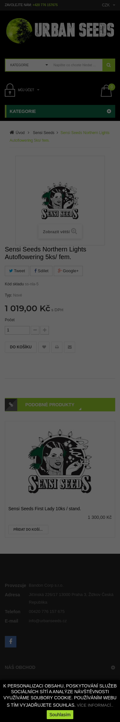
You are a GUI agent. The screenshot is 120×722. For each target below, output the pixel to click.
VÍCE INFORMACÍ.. (95, 705)
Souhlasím (59, 714)
